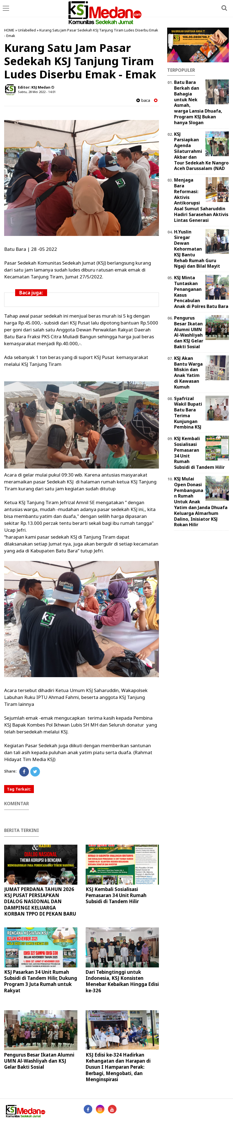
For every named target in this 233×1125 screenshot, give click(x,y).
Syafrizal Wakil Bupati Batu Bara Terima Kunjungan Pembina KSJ (188, 412)
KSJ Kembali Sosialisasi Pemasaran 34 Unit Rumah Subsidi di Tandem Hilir (116, 895)
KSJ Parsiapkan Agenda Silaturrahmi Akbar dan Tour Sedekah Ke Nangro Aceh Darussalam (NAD (201, 151)
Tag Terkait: (19, 789)
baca (143, 100)
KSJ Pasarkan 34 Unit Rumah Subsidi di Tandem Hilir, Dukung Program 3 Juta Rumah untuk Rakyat (40, 981)
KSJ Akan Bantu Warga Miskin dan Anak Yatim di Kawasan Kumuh (188, 372)
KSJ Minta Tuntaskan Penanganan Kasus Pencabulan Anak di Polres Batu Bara (201, 292)
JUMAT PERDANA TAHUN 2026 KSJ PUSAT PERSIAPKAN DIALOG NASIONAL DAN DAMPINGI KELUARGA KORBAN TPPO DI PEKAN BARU (40, 901)
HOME (9, 30)
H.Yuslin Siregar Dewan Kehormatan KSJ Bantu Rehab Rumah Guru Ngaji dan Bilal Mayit (197, 249)
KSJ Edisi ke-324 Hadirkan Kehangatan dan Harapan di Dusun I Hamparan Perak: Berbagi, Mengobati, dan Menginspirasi (118, 1067)
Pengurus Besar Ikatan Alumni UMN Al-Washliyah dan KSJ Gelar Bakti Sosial (39, 1061)
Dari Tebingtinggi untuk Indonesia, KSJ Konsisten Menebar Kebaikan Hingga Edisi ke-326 (122, 981)
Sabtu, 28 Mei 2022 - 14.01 (37, 92)
